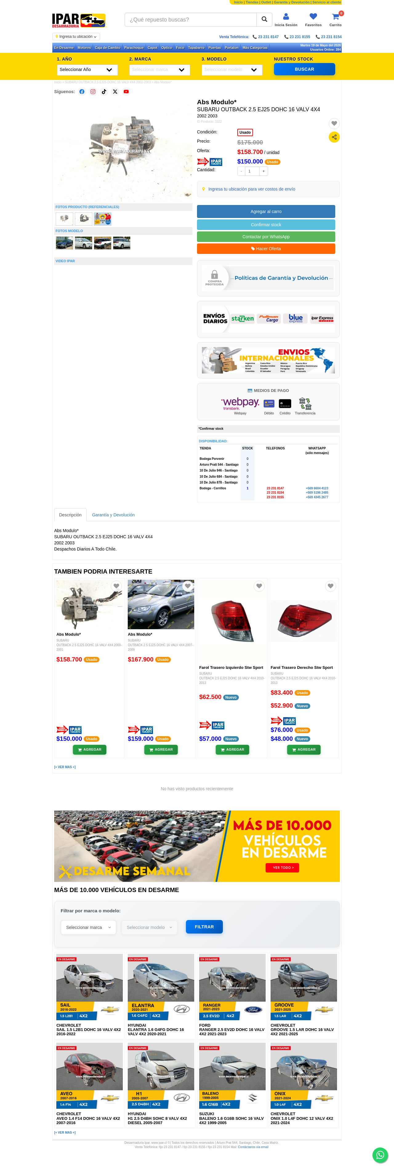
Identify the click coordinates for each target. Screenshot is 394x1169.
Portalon (232, 47)
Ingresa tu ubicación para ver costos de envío (252, 189)
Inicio (238, 2)
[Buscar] (264, 20)
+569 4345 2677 (317, 497)
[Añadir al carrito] (90, 750)
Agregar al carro (266, 211)
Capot (152, 47)
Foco (180, 47)
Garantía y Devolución (292, 2)
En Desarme (64, 47)
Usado (245, 132)
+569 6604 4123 (317, 488)
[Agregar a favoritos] (334, 123)
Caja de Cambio (107, 47)
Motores (84, 47)
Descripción (70, 514)
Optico (166, 47)
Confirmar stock (266, 224)
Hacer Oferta (266, 248)
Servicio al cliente (326, 2)
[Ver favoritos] (313, 20)
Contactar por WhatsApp (266, 236)
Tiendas (252, 2)
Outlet (266, 2)
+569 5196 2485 (317, 492)
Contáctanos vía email (253, 1147)
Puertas (214, 47)
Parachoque (134, 47)
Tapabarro (196, 47)
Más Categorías (255, 47)
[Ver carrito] (335, 20)
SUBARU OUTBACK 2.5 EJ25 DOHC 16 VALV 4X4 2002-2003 (108, 82)
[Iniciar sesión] (286, 20)
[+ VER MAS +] (64, 767)
